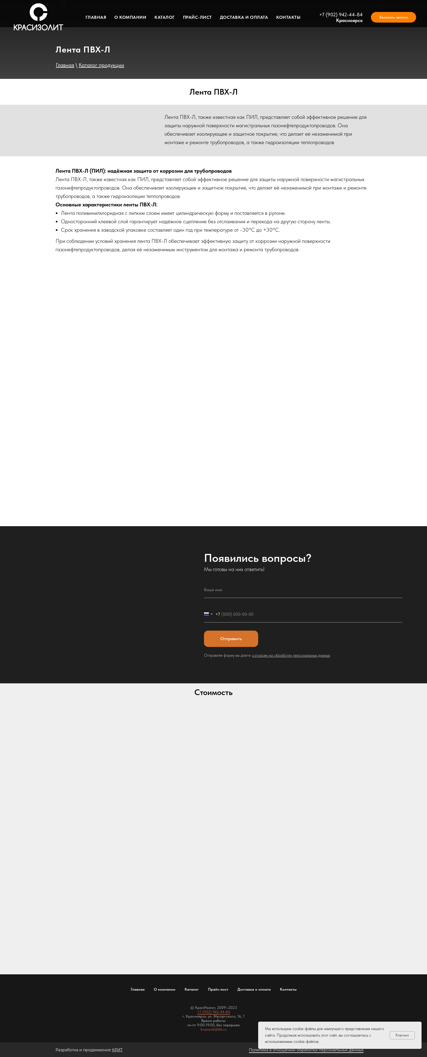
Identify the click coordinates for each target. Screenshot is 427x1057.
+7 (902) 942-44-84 (341, 14)
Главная (96, 17)
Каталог (164, 17)
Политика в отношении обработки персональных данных (306, 1049)
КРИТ (117, 1049)
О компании (130, 17)
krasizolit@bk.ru (213, 1029)
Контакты (288, 17)
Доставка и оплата (244, 17)
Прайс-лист (197, 17)
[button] (393, 17)
